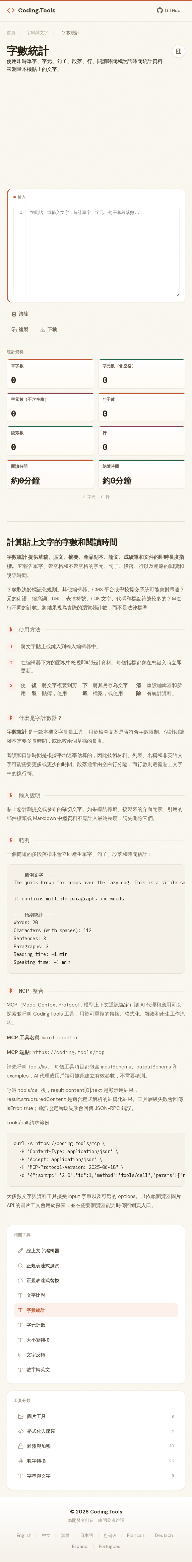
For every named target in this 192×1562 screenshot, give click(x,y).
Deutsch (164, 1535)
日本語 (86, 1535)
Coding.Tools (31, 10)
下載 (48, 329)
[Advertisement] (96, 131)
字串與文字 (37, 32)
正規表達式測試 (38, 1266)
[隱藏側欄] (178, 51)
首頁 (11, 32)
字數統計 (31, 1310)
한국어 (110, 1535)
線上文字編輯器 (38, 1251)
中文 (46, 1535)
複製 (19, 329)
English (24, 1535)
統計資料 (15, 352)
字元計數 (31, 1325)
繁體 (65, 1535)
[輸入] (96, 251)
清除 (19, 314)
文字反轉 (31, 1355)
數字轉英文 (34, 1369)
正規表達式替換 (38, 1280)
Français (136, 1535)
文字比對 (31, 1295)
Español (80, 1546)
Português (109, 1546)
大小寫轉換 (34, 1340)
